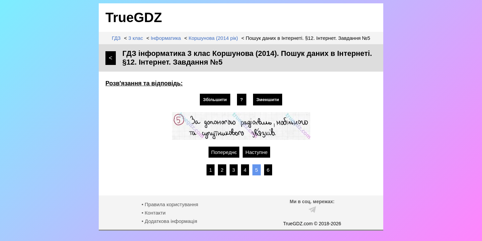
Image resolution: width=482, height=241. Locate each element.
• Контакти (154, 213)
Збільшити (215, 99)
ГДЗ (116, 38)
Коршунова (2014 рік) (213, 38)
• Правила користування (170, 204)
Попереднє (224, 152)
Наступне (256, 152)
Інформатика (166, 38)
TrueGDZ (133, 17)
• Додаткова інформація (169, 221)
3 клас (135, 38)
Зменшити (267, 99)
